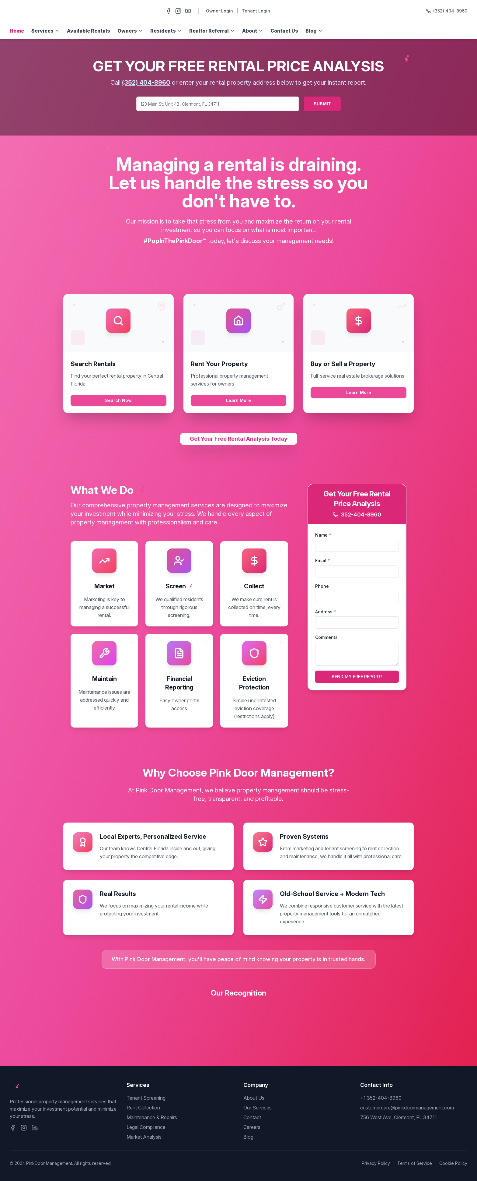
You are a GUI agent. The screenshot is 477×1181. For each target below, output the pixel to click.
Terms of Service (414, 1163)
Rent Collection (143, 1108)
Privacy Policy (376, 1163)
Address (325, 611)
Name (323, 535)
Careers (251, 1127)
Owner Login (219, 10)
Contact (252, 1117)
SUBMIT (322, 103)
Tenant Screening (146, 1098)
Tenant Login (256, 10)
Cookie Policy (453, 1163)
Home (17, 31)
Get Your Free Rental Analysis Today (238, 438)
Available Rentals (88, 31)
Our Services (257, 1108)
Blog (248, 1137)
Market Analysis (144, 1137)
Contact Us (284, 31)
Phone (322, 586)
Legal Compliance (146, 1127)
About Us (253, 1098)
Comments (326, 637)
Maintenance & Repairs (152, 1117)
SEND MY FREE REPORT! (357, 676)
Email (322, 560)
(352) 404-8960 (450, 10)
